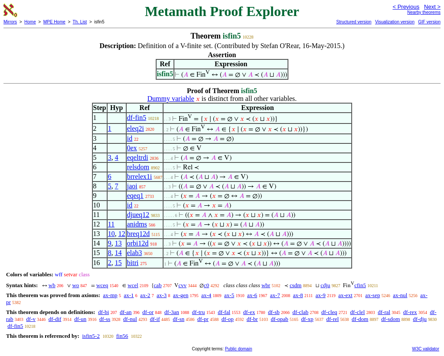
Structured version (353, 21)
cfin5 (360, 285)
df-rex (410, 312)
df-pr (203, 319)
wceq (102, 285)
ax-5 (229, 295)
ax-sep (373, 295)
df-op (228, 319)
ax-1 (129, 295)
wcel (132, 285)
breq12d (138, 233)
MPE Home (54, 21)
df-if (155, 319)
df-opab (279, 319)
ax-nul (400, 295)
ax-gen (180, 295)
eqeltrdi (137, 157)
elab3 (134, 252)
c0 (206, 285)
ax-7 (275, 295)
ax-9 (321, 295)
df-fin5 (136, 117)
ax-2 (145, 295)
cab (158, 285)
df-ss (104, 319)
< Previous (405, 6)
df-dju (420, 319)
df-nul (130, 319)
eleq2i (135, 128)
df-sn (178, 319)
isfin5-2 (90, 336)
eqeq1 (135, 195)
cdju (325, 285)
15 (118, 262)
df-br (252, 319)
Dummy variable (170, 98)
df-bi (103, 312)
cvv (182, 285)
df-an (125, 312)
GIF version (429, 21)
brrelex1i (139, 176)
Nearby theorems (424, 12)
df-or (147, 312)
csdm (295, 285)
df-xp (307, 319)
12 (121, 233)
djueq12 (138, 214)
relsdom (138, 167)
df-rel (332, 319)
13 (118, 243)
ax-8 (298, 295)
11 (111, 224)
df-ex (249, 312)
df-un (80, 319)
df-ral (384, 312)
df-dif (55, 319)
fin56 (122, 336)
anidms (137, 224)
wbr (265, 285)
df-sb (274, 312)
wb (52, 285)
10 (111, 233)
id (129, 138)
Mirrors (10, 21)
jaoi (132, 186)
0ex (132, 148)
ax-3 (161, 295)
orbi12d (138, 243)
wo (75, 285)
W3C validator (425, 348)
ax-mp (110, 295)
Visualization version (395, 21)
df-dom (360, 319)
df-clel (357, 312)
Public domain (238, 348)
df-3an (171, 312)
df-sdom (390, 319)
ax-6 (252, 295)
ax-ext (345, 295)
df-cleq (329, 312)
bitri (133, 262)
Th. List (80, 21)
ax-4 (206, 295)
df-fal (224, 312)
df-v (31, 319)
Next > (432, 6)
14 (118, 252)
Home (30, 21)
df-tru (198, 312)
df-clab (300, 312)
